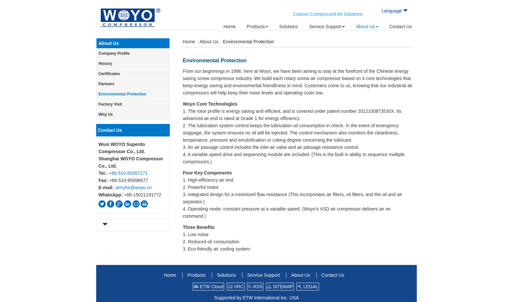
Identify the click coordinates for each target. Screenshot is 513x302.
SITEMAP (280, 286)
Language (394, 10)
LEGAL (307, 286)
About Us (209, 41)
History (105, 63)
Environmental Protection (122, 94)
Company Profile (114, 53)
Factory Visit (110, 104)
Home (189, 41)
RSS (255, 286)
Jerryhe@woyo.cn (133, 187)
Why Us (105, 114)
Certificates (109, 73)
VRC (235, 286)
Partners (106, 84)
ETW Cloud (208, 286)
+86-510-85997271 (128, 173)
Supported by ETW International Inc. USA (256, 297)
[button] (257, 26)
